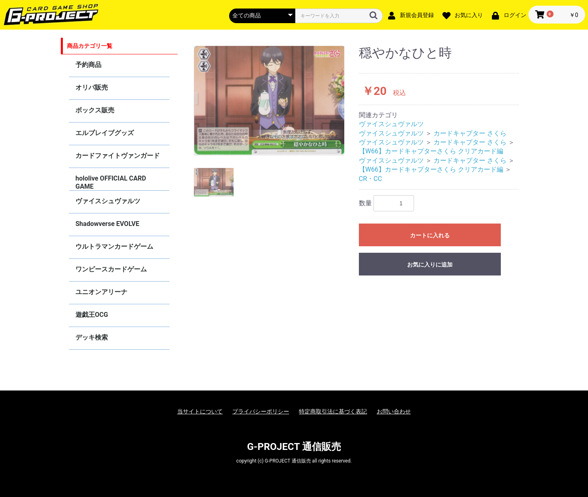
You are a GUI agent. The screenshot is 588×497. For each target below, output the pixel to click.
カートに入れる (430, 235)
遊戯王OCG (91, 314)
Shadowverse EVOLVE (107, 224)
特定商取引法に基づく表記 (333, 411)
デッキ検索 (91, 337)
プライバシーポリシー (260, 411)
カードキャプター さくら (469, 133)
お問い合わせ (394, 411)
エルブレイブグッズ (104, 133)
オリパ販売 (91, 87)
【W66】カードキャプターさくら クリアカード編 (431, 151)
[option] (269, 101)
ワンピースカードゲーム (111, 269)
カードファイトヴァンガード (117, 155)
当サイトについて (200, 411)
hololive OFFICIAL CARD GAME (110, 182)
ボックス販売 (94, 110)
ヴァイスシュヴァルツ (107, 201)
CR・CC (370, 179)
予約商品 (88, 65)
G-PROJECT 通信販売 (294, 446)
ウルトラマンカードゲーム (114, 246)
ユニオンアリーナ (101, 292)
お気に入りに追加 (430, 264)
